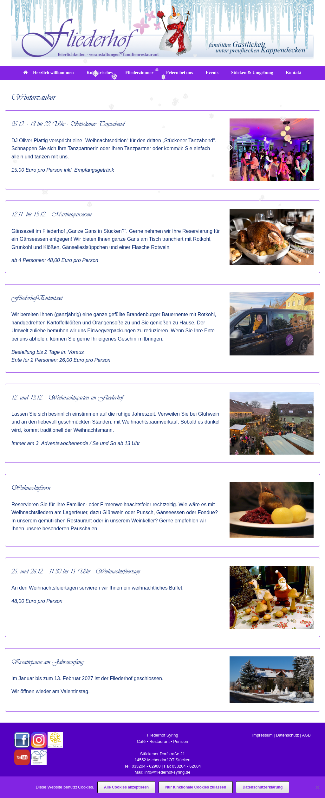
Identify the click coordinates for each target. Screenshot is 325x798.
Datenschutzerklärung (263, 787)
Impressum (262, 735)
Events (212, 72)
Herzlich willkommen (48, 72)
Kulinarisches (100, 72)
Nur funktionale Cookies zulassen (195, 787)
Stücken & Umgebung (252, 72)
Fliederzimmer (139, 72)
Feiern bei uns (179, 72)
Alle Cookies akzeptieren (126, 787)
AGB (306, 735)
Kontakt (294, 72)
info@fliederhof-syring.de (168, 772)
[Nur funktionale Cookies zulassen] (317, 787)
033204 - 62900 (146, 766)
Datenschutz (287, 735)
